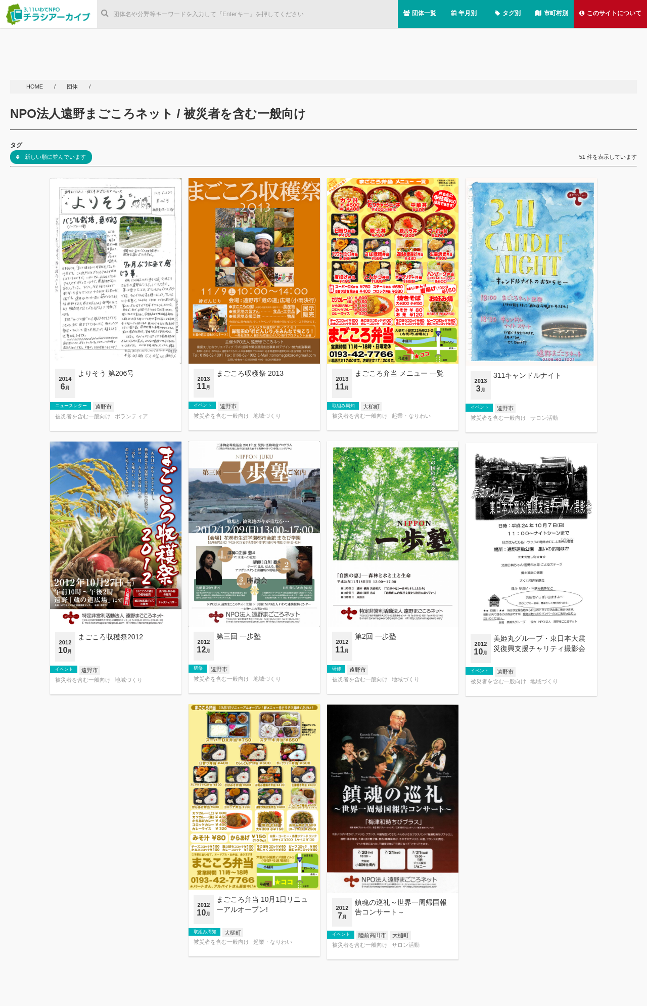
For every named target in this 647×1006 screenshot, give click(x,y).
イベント (203, 405)
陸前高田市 (372, 935)
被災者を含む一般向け (83, 416)
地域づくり (267, 416)
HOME (35, 86)
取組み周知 (343, 405)
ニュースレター (71, 405)
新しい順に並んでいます (51, 157)
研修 (198, 668)
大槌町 (371, 407)
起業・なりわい (411, 416)
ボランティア (131, 416)
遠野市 (103, 407)
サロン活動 (544, 418)
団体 (73, 86)
